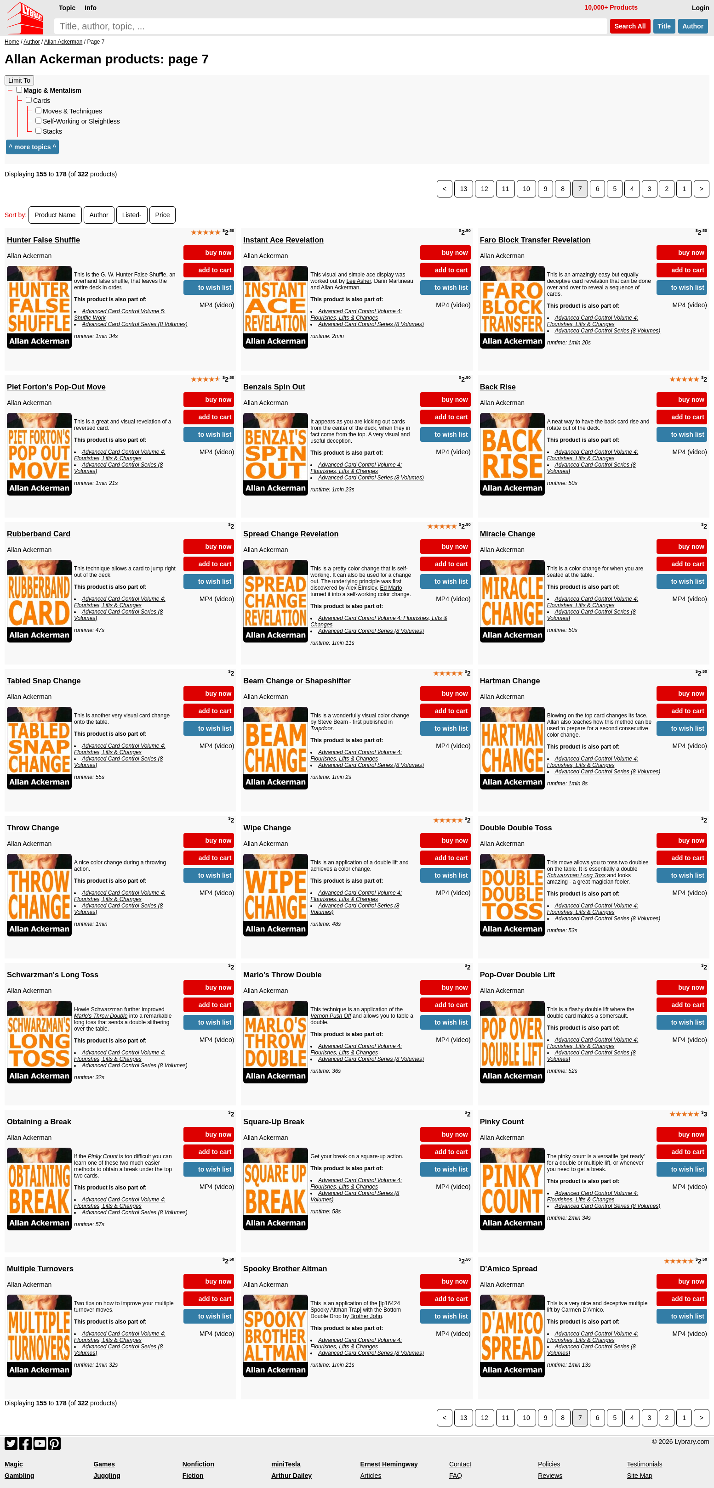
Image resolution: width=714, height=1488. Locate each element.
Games (104, 1464)
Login (700, 7)
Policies (549, 1464)
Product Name (54, 215)
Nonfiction (198, 1464)
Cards (38, 100)
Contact (460, 1464)
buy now (219, 252)
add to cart (215, 270)
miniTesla (286, 1464)
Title (664, 26)
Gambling (19, 1475)
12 (484, 188)
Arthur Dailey (291, 1475)
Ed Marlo (391, 588)
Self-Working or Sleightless (77, 121)
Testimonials (645, 1464)
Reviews (550, 1475)
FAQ (455, 1475)
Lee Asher (358, 281)
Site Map (639, 1475)
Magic (14, 1464)
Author (693, 26)
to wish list (214, 287)
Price (162, 215)
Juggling (106, 1475)
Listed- (132, 215)
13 (464, 188)
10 (526, 188)
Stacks (48, 131)
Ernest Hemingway (389, 1464)
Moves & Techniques (68, 111)
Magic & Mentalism (48, 90)
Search (630, 26)
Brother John (366, 1316)
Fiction (193, 1475)
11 (505, 188)
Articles (371, 1475)
